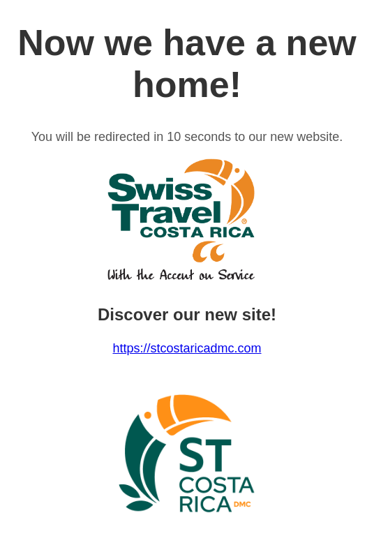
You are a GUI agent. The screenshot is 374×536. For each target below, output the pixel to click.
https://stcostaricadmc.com (186, 348)
